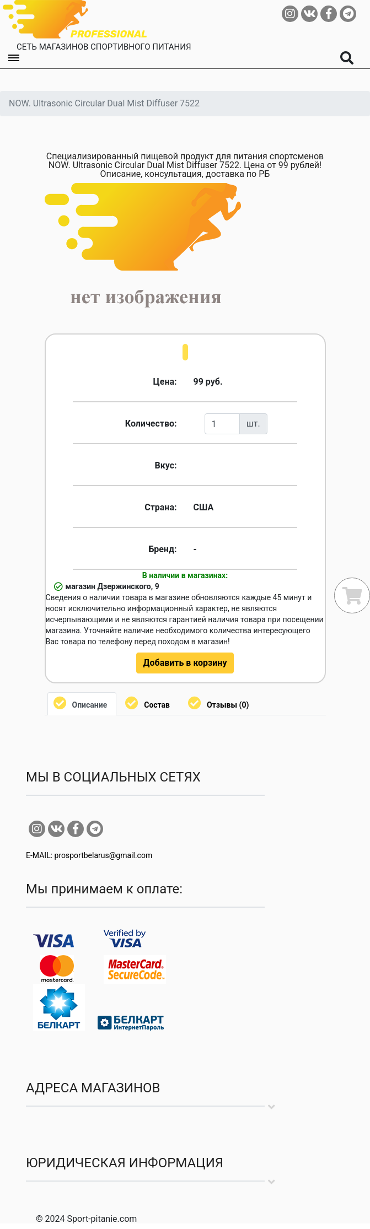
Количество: (151, 423)
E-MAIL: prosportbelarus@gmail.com (89, 855)
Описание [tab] (90, 704)
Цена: (165, 381)
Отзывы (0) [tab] (228, 704)
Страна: (160, 507)
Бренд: (162, 549)
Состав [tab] (157, 704)
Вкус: (165, 465)
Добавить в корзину (185, 662)
